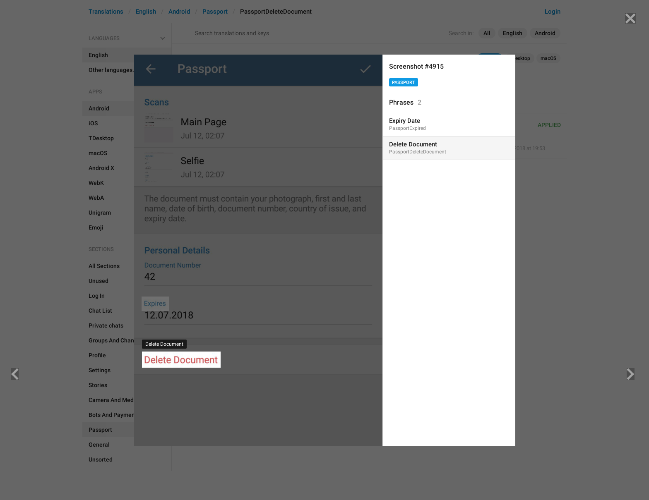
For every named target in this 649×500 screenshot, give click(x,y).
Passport (403, 82)
